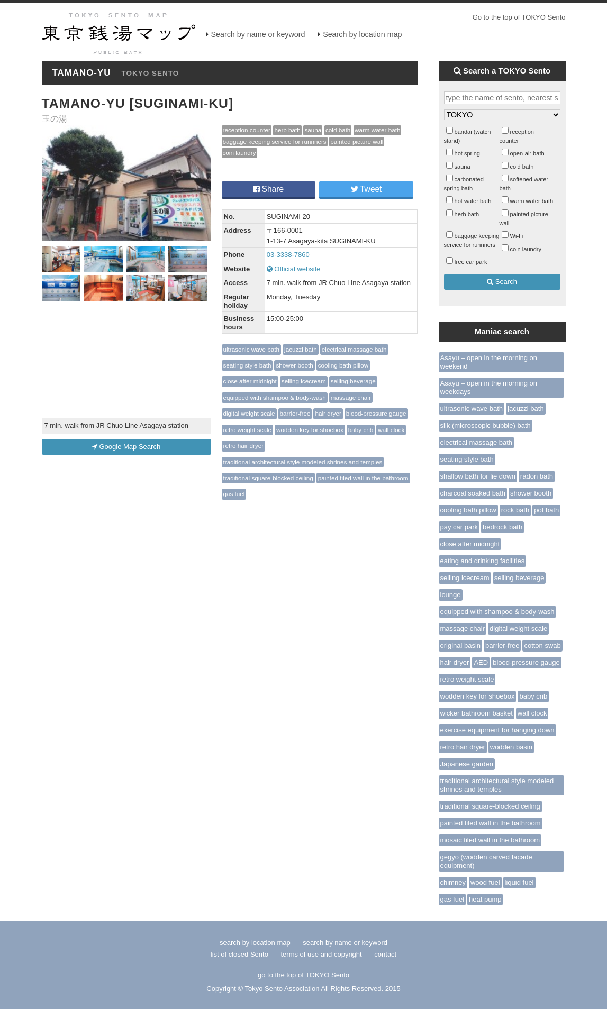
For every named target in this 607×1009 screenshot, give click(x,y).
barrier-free (295, 413)
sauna (312, 129)
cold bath (337, 129)
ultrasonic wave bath (251, 349)
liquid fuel (519, 882)
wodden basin (511, 747)
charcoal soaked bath (473, 493)
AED (481, 662)
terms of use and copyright (322, 954)
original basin (460, 645)
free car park (471, 262)
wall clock (391, 429)
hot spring (468, 153)
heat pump (485, 899)
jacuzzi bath (300, 349)
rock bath (515, 510)
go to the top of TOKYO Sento (303, 975)
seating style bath (247, 365)
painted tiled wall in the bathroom (363, 477)
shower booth (294, 365)
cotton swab (542, 645)
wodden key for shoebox (309, 429)
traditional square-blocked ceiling (268, 477)
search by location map (255, 943)
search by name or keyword (345, 943)
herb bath (287, 129)
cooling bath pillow (343, 365)
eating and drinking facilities (482, 561)
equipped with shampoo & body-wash (274, 397)
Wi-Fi (517, 236)
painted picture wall (356, 141)
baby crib (360, 429)
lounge (450, 595)
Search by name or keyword (258, 34)
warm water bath (377, 129)
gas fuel (234, 493)
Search (502, 282)
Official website (294, 269)
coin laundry (239, 152)
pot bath (546, 510)
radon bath (536, 476)
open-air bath (527, 153)
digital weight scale (249, 413)
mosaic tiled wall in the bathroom (490, 840)
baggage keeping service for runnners (275, 141)
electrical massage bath (354, 349)
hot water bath (473, 201)
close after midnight (250, 381)
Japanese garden (466, 764)
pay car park (459, 527)
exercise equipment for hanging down (497, 730)
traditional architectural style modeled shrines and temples (303, 461)
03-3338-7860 (288, 255)
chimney (453, 882)
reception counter (246, 129)
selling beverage (353, 381)
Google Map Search (126, 447)
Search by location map (362, 34)
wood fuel (485, 882)
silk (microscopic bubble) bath (485, 425)
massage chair (351, 397)
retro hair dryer (243, 445)
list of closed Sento (239, 954)
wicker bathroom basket (476, 713)
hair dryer (328, 413)
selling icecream (304, 381)
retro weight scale (247, 429)
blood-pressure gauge (376, 413)
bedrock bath (502, 527)
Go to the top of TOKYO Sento (519, 17)
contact (385, 954)
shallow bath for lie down (477, 476)
